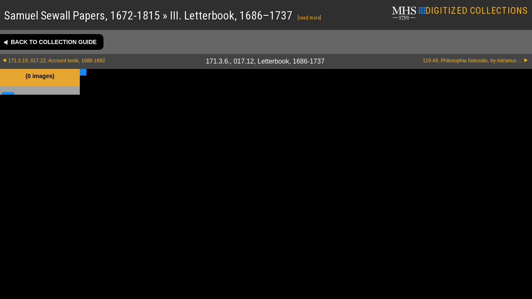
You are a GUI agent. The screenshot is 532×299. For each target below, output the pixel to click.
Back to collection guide (54, 42)
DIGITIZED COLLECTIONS (473, 10)
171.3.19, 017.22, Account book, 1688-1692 (56, 60)
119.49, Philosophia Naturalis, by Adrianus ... (472, 60)
